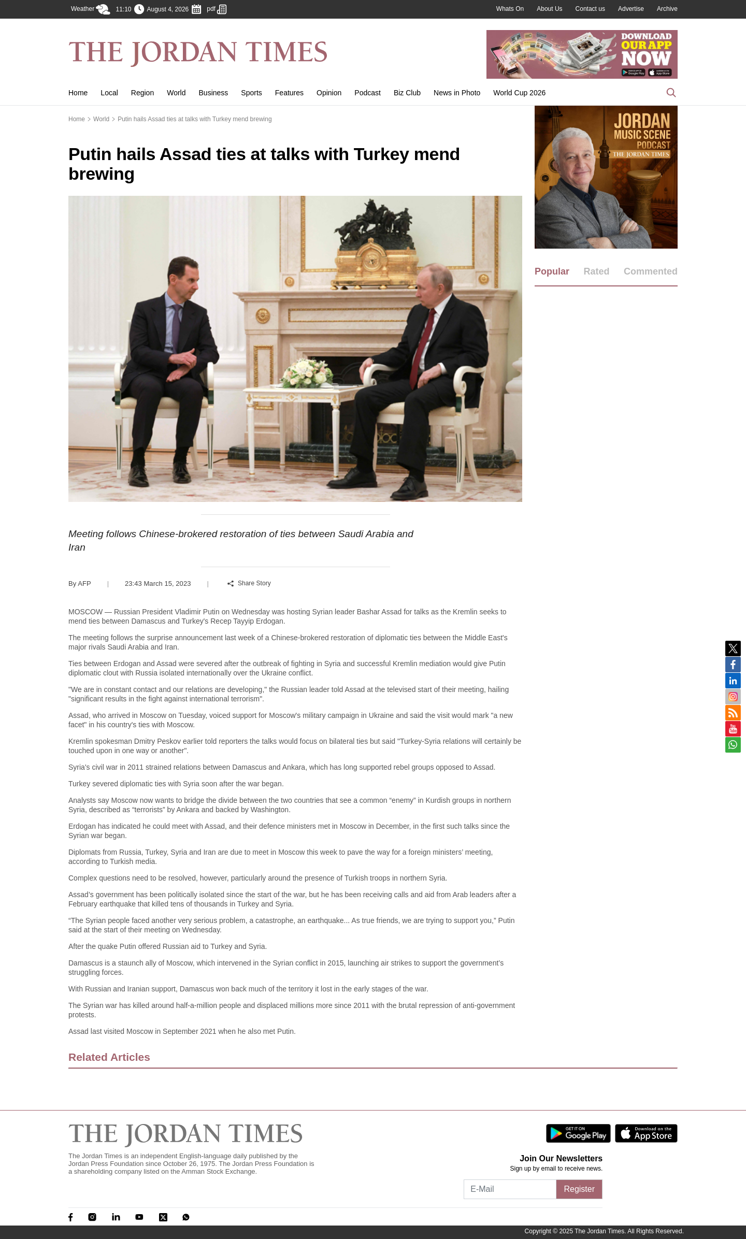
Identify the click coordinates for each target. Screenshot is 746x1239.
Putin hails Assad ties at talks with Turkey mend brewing (194, 119)
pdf (217, 9)
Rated (596, 271)
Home (78, 93)
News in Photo (457, 93)
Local (109, 93)
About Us (549, 8)
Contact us (590, 8)
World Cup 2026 (519, 93)
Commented (651, 271)
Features (289, 93)
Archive (667, 8)
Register (579, 1189)
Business (213, 93)
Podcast (367, 93)
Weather (90, 9)
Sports (251, 93)
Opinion (329, 93)
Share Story (249, 583)
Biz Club (407, 93)
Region (142, 93)
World (176, 93)
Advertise (631, 8)
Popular (552, 271)
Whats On (510, 8)
